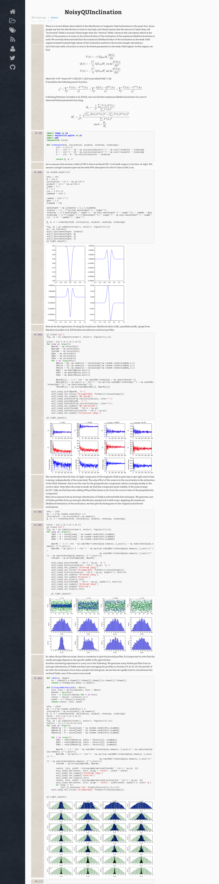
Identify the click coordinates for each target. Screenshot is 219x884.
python (42, 21)
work (50, 21)
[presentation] (100, 64)
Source (54, 17)
